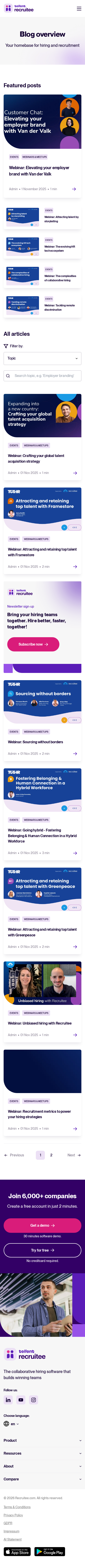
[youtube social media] (20, 1399)
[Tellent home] (25, 1354)
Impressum (11, 1531)
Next (74, 1155)
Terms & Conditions (17, 1507)
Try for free (42, 1250)
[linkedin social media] (8, 1399)
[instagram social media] (33, 1399)
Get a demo (42, 1225)
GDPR (8, 1523)
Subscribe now (33, 644)
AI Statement (13, 1539)
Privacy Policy (13, 1515)
